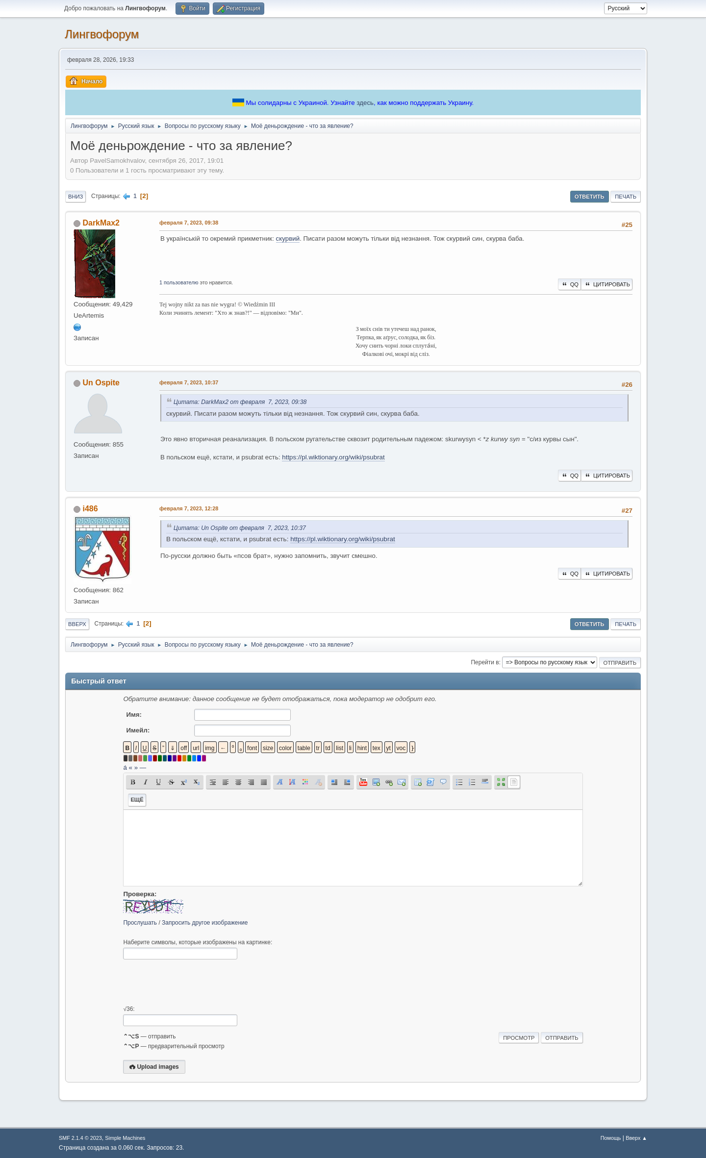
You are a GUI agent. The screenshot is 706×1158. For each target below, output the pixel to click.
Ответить (590, 197)
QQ (569, 284)
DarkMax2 (101, 223)
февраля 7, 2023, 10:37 (188, 382)
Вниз (75, 197)
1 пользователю (179, 282)
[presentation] (197, 982)
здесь (365, 102)
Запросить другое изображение (205, 922)
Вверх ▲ (636, 1138)
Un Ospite (101, 382)
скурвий (288, 238)
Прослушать (140, 922)
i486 (90, 508)
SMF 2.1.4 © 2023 (80, 1138)
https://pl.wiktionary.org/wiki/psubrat (333, 457)
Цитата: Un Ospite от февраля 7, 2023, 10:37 (240, 528)
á (124, 767)
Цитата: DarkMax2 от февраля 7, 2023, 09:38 (240, 402)
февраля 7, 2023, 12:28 (188, 508)
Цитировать (606, 284)
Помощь (611, 1138)
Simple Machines (125, 1138)
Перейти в (485, 662)
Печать (625, 197)
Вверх (77, 624)
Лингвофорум (102, 34)
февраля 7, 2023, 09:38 (188, 223)
